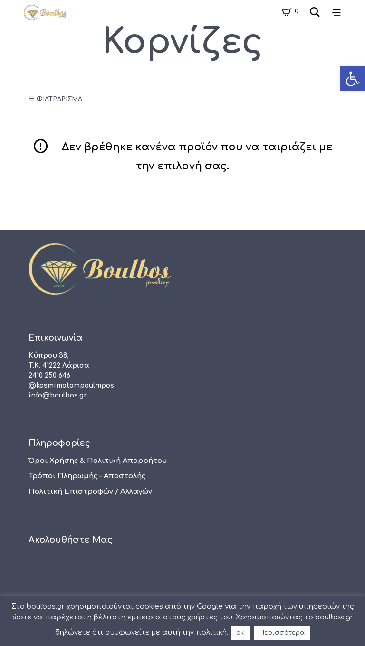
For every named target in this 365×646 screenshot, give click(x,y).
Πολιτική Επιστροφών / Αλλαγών (90, 492)
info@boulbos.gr (58, 395)
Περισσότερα (282, 632)
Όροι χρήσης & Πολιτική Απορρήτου (98, 461)
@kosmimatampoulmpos (71, 385)
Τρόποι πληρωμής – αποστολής (87, 476)
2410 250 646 (49, 375)
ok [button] (240, 632)
